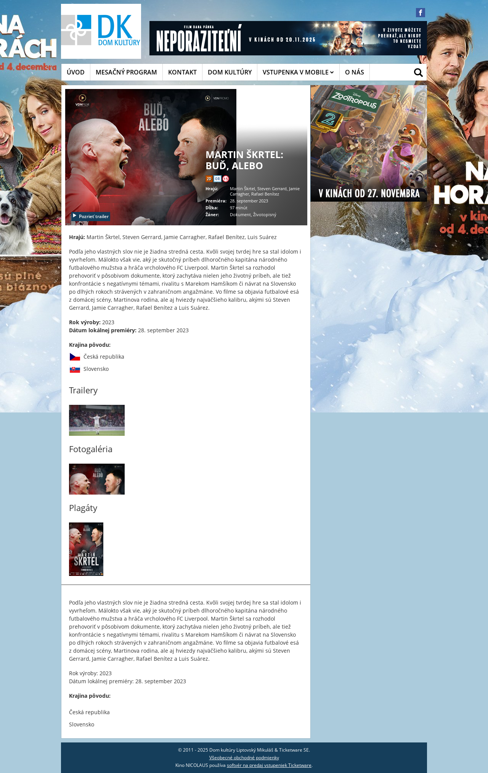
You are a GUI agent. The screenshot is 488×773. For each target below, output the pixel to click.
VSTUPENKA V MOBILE (298, 72)
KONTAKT (182, 72)
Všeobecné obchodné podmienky (244, 757)
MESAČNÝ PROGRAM (126, 72)
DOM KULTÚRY (230, 72)
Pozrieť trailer (90, 216)
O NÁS (354, 72)
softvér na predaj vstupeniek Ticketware (269, 765)
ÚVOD (76, 72)
